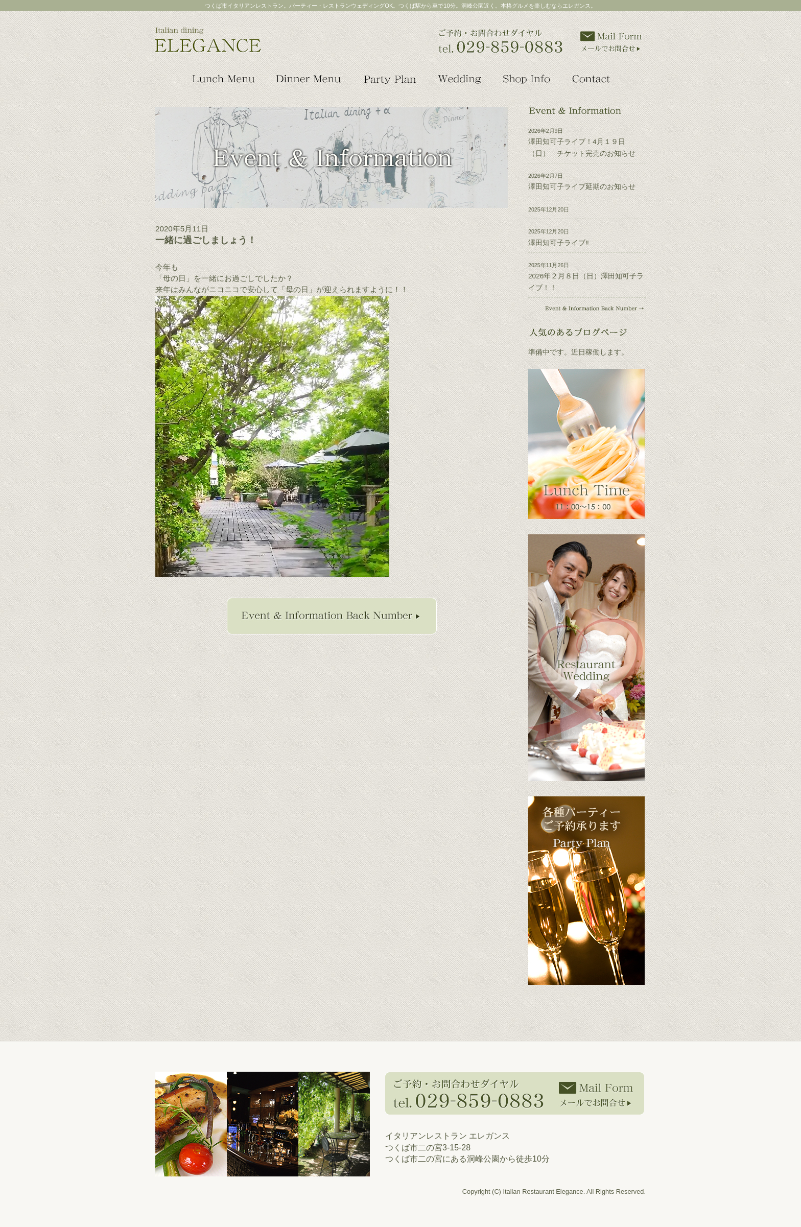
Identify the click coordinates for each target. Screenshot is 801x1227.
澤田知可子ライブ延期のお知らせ (581, 187)
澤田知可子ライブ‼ (558, 243)
